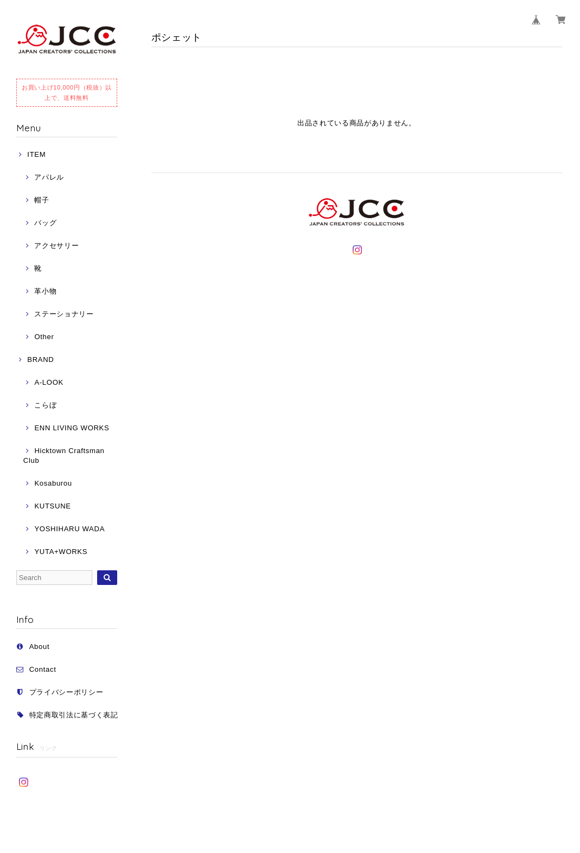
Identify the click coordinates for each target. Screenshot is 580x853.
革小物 (45, 291)
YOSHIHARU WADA (69, 529)
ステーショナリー (63, 314)
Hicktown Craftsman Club (64, 455)
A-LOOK (48, 382)
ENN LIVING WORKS (71, 428)
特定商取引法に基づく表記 (73, 715)
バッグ (45, 223)
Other (44, 337)
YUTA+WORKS (60, 552)
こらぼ (45, 405)
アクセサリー (56, 245)
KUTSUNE (52, 506)
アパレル (49, 177)
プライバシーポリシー (66, 692)
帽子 (41, 200)
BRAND (40, 359)
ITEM (36, 154)
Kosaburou (53, 483)
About (39, 646)
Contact (42, 669)
